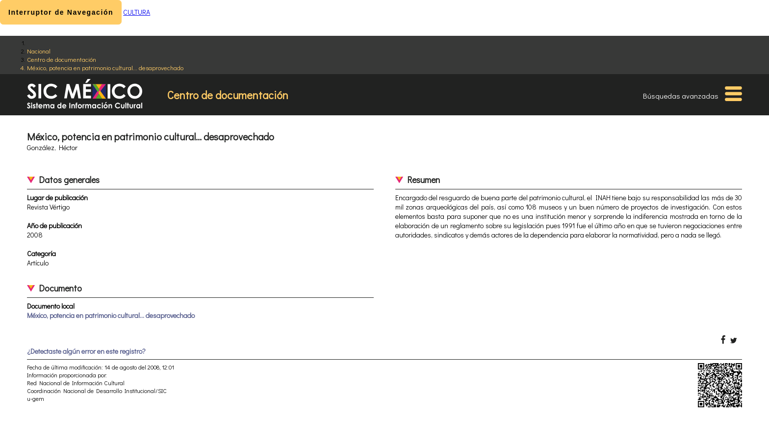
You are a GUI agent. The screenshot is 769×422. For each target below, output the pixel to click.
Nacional (39, 51)
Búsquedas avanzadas (680, 96)
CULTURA (136, 12)
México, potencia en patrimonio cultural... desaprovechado (105, 67)
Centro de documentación (61, 59)
